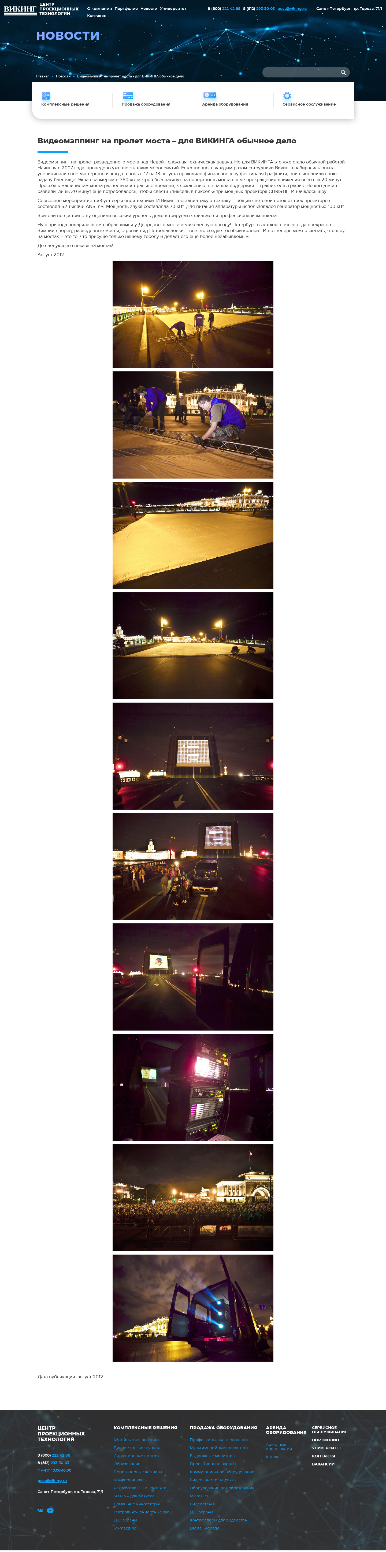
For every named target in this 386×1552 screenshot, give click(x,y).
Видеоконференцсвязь (213, 1482)
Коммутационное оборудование (222, 1474)
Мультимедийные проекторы (219, 1450)
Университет (173, 9)
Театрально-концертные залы (143, 1514)
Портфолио (126, 9)
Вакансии (323, 1466)
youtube (50, 1513)
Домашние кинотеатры (137, 1506)
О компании (99, 9)
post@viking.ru (292, 9)
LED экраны (125, 1522)
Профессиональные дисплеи (219, 1441)
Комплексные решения (145, 1429)
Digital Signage (204, 1530)
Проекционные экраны (213, 1466)
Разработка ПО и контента (140, 1490)
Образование (127, 1466)
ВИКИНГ (20, 11)
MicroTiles (199, 1498)
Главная (42, 76)
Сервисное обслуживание (329, 1431)
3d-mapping (125, 1530)
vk (40, 1513)
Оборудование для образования (222, 1490)
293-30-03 (259, 9)
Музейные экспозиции (136, 1441)
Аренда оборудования (286, 1431)
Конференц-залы (130, 1482)
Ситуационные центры (136, 1458)
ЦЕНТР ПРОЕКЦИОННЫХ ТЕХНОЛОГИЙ (61, 1435)
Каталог (273, 1458)
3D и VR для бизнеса (134, 1498)
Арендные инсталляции (279, 1448)
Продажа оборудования (223, 1429)
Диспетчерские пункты (137, 1450)
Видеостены (202, 1506)
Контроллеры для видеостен (218, 1522)
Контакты (96, 16)
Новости (148, 9)
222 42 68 (224, 9)
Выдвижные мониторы (212, 1458)
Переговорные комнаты (138, 1474)
